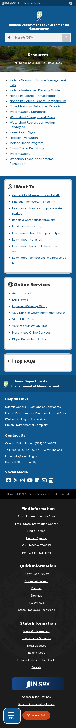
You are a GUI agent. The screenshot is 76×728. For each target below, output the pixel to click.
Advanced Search (36, 581)
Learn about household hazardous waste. (35, 248)
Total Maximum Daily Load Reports (35, 106)
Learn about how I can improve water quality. (37, 210)
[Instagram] (22, 480)
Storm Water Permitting (27, 148)
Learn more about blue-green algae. (36, 233)
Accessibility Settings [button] (36, 697)
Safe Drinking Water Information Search (39, 312)
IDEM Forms (20, 299)
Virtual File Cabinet (25, 319)
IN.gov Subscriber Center (29, 339)
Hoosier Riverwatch (24, 138)
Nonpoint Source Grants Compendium (38, 101)
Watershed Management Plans (32, 117)
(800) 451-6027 (28, 450)
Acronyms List (21, 293)
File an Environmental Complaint (27, 425)
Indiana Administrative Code (36, 660)
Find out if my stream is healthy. (33, 201)
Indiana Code (36, 652)
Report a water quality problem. (34, 220)
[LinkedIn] (37, 480)
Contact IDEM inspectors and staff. (36, 195)
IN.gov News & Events (36, 638)
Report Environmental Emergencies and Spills (36, 413)
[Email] (44, 480)
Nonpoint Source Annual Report (33, 96)
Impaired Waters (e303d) (29, 306)
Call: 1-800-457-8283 (36, 545)
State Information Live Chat (36, 516)
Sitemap (36, 595)
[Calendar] (51, 480)
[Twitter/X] (15, 480)
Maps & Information (36, 631)
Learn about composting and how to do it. (39, 260)
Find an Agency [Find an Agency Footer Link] (36, 538)
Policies (36, 588)
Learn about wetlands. (27, 239)
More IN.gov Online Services (31, 332)
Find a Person (36, 531)
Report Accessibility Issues (36, 704)
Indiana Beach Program (26, 143)
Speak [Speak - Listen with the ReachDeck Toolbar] (36, 715)
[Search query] (36, 38)
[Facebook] (8, 480)
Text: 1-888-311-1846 (36, 552)
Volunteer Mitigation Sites (29, 326)
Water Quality (20, 154)
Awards (36, 667)
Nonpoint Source (30, 63)
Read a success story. (27, 226)
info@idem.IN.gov (25, 456)
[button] (71, 3)
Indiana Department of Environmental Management (39, 26)
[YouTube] (30, 480)
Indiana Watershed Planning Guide (35, 90)
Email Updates (36, 645)
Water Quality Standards (28, 112)
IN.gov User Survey (36, 574)
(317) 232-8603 (45, 443)
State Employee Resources (36, 610)
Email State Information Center (36, 524)
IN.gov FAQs (36, 602)
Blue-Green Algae (22, 132)
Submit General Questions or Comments (33, 407)
